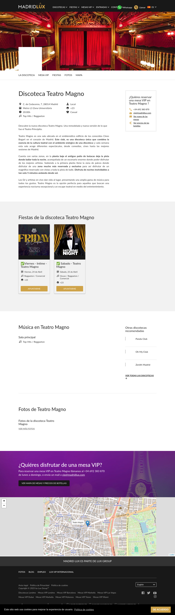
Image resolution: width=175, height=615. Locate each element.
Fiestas (56, 75)
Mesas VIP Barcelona (66, 592)
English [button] (146, 584)
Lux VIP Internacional (61, 572)
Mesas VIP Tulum (83, 597)
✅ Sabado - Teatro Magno (68, 265)
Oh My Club (142, 351)
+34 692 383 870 (141, 109)
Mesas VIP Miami (100, 597)
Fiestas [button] (74, 7)
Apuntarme (34, 288)
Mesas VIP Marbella (86, 592)
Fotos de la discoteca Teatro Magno (36, 422)
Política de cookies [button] (84, 609)
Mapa (79, 75)
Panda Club (141, 338)
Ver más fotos (26, 428)
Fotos (68, 75)
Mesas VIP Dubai (26, 597)
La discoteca (26, 75)
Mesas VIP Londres (46, 592)
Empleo (42, 572)
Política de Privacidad (39, 585)
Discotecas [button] (60, 7)
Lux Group (42, 588)
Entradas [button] (102, 7)
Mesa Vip (43, 75)
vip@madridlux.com (142, 113)
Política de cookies (59, 585)
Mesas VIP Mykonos (64, 597)
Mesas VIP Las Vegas (106, 592)
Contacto (116, 7)
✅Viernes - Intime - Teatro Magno (34, 265)
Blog (31, 572)
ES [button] (152, 7)
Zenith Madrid (143, 364)
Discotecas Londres (27, 592)
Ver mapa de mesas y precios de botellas (44, 483)
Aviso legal (23, 585)
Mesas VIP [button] (87, 7)
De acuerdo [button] (161, 609)
